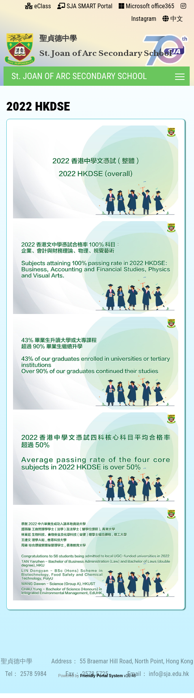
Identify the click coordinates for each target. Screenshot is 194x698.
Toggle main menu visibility (179, 75)
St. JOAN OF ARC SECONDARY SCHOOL (78, 76)
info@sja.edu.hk (169, 680)
